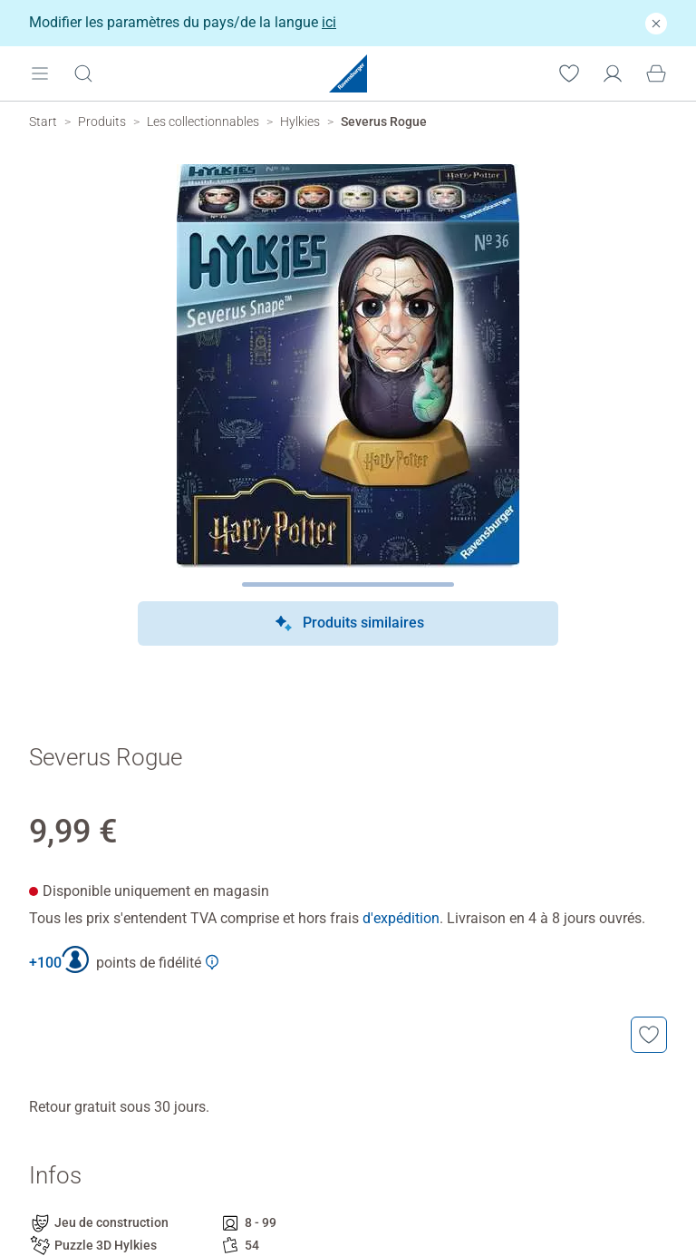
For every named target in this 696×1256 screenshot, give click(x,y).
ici (329, 22)
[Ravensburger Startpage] (348, 73)
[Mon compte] (613, 72)
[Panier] (656, 72)
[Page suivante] (348, 584)
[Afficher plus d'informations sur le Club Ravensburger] (212, 962)
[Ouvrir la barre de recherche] (83, 73)
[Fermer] (656, 23)
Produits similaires (348, 624)
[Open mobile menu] (40, 72)
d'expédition (401, 918)
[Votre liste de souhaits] (569, 72)
